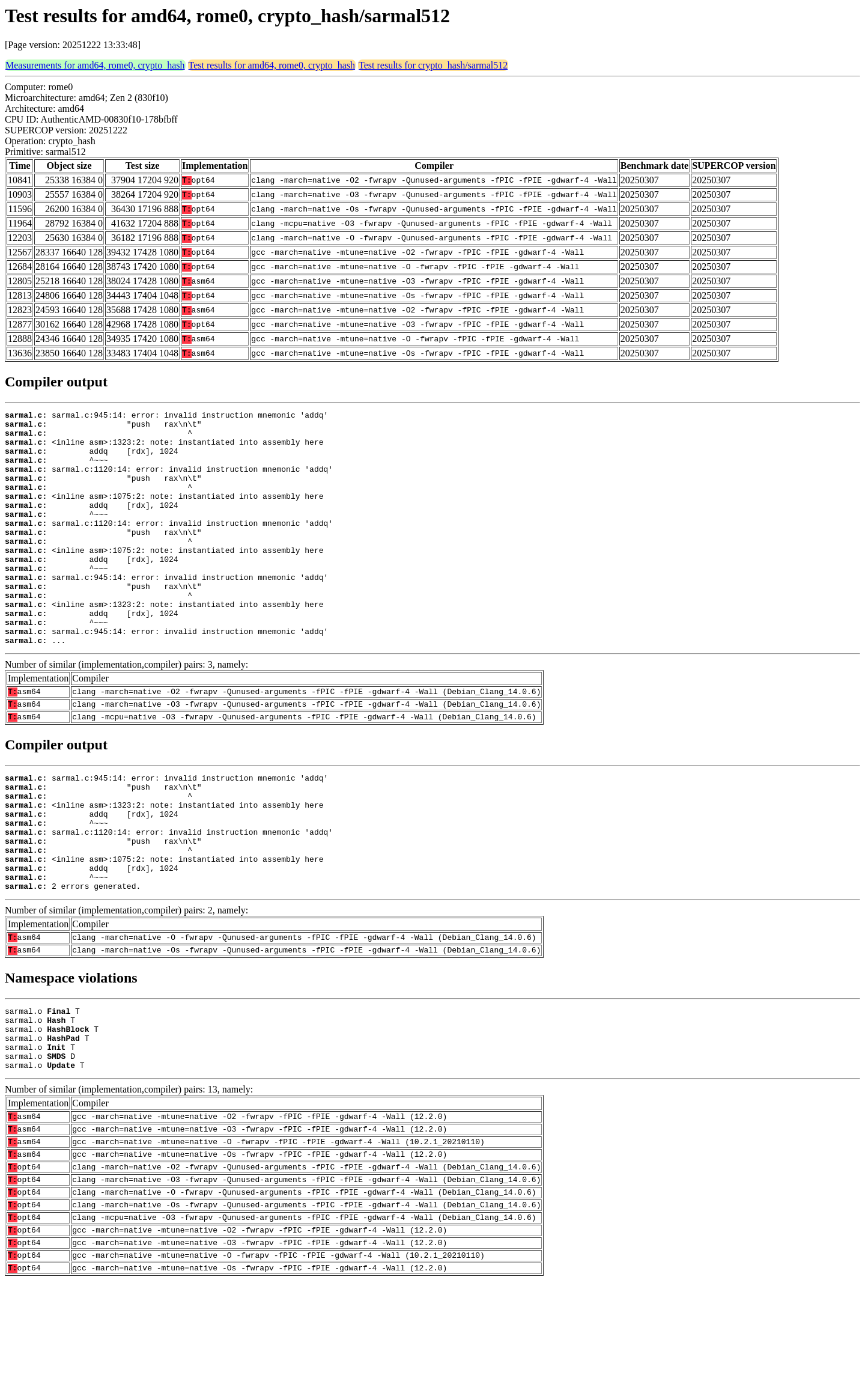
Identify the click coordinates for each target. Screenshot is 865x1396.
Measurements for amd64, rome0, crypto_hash (95, 65)
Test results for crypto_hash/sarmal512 (433, 65)
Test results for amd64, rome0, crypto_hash (272, 65)
